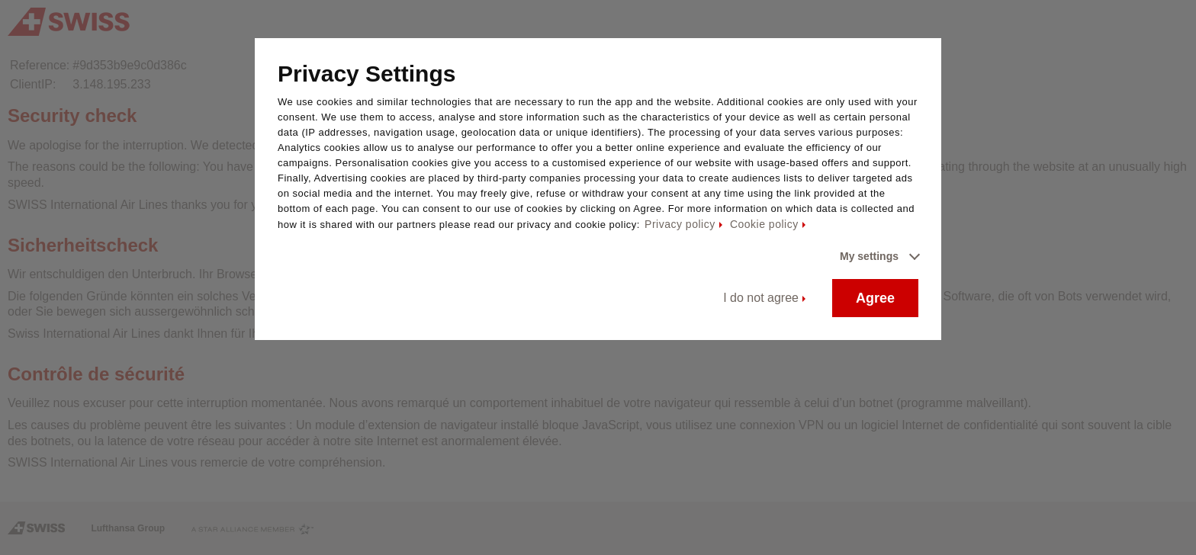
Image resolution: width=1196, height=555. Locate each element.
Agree (875, 298)
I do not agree (761, 297)
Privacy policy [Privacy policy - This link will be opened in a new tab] (680, 224)
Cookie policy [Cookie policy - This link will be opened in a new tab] (764, 224)
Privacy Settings (366, 73)
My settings (869, 256)
